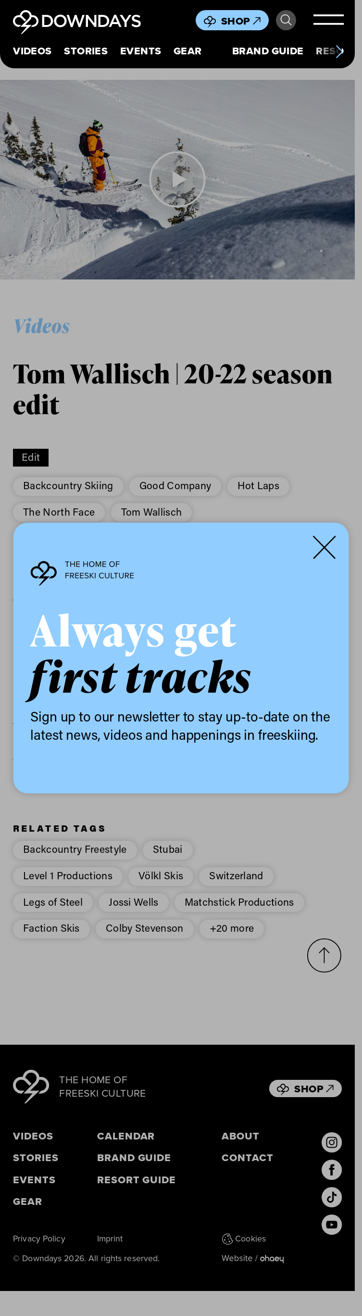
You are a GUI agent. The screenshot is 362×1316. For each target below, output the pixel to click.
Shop (241, 20)
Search (286, 20)
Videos (32, 51)
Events (141, 51)
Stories (86, 51)
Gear (188, 51)
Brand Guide (268, 51)
